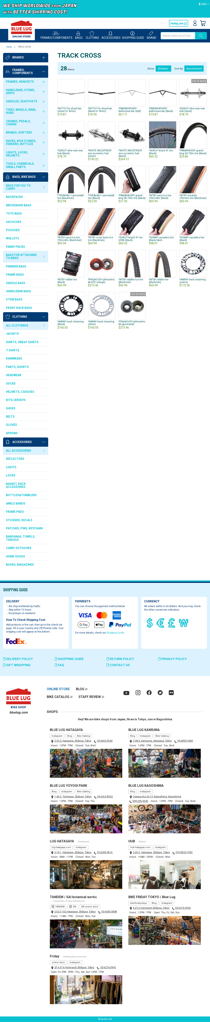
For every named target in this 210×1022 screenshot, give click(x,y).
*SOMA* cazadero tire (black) (191, 239)
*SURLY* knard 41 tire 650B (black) (131, 239)
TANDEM (60, 906)
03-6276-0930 (183, 908)
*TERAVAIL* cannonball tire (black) (101, 196)
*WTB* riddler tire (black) (67, 281)
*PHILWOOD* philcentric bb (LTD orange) (101, 281)
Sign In (194, 23)
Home (9, 47)
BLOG (80, 689)
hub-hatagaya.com (140, 847)
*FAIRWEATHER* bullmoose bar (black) (161, 110)
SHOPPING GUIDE (69, 659)
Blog (69, 736)
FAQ (59, 665)
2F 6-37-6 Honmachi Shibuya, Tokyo (74, 967)
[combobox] (178, 35)
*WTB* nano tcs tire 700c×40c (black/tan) (69, 239)
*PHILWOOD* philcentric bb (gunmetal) (132, 323)
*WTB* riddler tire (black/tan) (158, 281)
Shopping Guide (115, 632)
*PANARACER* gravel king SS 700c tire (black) (193, 152)
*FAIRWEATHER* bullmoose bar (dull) (130, 110)
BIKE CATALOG (58, 697)
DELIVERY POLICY (18, 659)
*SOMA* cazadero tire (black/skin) (161, 239)
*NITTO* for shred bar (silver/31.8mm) (69, 110)
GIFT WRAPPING (17, 665)
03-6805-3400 (185, 740)
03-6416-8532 (105, 796)
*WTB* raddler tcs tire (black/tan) (131, 281)
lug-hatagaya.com (61, 847)
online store (58, 962)
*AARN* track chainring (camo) (192, 281)
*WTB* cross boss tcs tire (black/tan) (100, 239)
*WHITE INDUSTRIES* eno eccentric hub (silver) (100, 153)
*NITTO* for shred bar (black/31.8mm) (100, 110)
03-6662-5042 (105, 740)
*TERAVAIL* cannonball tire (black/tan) (70, 196)
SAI (74, 906)
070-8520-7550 (184, 852)
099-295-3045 (140, 801)
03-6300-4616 (105, 852)
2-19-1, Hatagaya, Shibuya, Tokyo (72, 852)
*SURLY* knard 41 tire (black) (161, 152)
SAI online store (89, 906)
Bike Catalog (83, 736)
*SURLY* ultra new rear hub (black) (70, 152)
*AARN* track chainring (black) (70, 323)
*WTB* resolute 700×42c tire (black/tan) (193, 196)
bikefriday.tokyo (138, 903)
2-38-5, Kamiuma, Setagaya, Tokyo (152, 740)
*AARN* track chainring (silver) (101, 323)
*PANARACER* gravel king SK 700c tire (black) (132, 196)
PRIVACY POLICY (172, 659)
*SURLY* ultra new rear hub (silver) (192, 110)
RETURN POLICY (120, 659)
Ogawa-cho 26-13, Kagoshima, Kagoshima (157, 796)
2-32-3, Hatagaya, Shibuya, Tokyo (72, 740)
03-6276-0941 (108, 967)
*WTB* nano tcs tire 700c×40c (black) (160, 196)
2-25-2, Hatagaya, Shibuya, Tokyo (151, 852)
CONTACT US (118, 665)
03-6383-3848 (109, 911)
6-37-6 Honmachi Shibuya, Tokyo (151, 908)
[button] (204, 4)
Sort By (179, 68)
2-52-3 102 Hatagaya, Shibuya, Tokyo (75, 911)
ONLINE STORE (58, 689)
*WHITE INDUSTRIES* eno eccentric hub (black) (130, 153)
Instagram (57, 736)
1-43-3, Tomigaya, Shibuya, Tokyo (72, 796)
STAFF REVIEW (90, 697)
